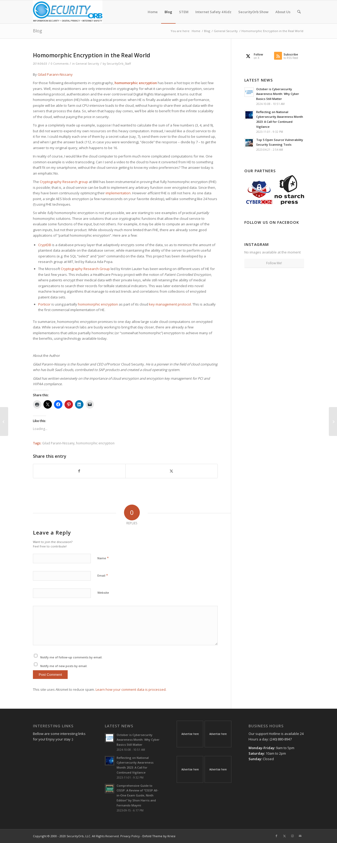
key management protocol (170, 304)
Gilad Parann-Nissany (55, 74)
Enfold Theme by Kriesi (158, 836)
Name (103, 558)
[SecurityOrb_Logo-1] (67, 11)
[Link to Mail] (300, 836)
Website (103, 593)
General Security (87, 63)
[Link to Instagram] (292, 836)
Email (102, 575)
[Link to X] (284, 836)
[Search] (299, 11)
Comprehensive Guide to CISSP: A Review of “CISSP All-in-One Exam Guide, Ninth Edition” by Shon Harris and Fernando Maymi (137, 795)
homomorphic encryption (98, 304)
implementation (118, 193)
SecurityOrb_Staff (119, 63)
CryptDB (44, 244)
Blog (37, 31)
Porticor (44, 304)
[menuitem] (152, 11)
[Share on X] (171, 471)
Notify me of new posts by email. (63, 666)
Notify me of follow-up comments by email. (71, 657)
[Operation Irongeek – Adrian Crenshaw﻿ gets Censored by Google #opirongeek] (333, 421)
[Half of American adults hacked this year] (4, 421)
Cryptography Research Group (85, 268)
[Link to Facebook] (276, 836)
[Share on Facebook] (79, 471)
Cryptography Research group (64, 181)
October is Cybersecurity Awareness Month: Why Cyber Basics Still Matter (277, 94)
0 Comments (59, 63)
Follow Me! (274, 263)
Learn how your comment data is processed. (131, 689)
